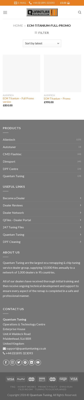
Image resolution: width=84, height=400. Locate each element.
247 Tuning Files (13, 227)
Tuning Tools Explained (50, 389)
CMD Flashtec (12, 154)
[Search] (79, 12)
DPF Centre (10, 169)
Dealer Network (13, 212)
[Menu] (5, 12)
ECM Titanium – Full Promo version (18, 100)
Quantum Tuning (13, 176)
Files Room (25, 389)
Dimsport (9, 161)
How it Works (27, 386)
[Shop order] (42, 43)
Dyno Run (66, 386)
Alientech (9, 139)
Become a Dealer (14, 198)
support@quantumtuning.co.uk (26, 348)
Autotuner (9, 147)
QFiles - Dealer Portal (17, 220)
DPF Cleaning (12, 241)
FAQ (13, 386)
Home (18, 25)
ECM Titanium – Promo (57, 98)
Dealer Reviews (13, 205)
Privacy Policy (47, 386)
